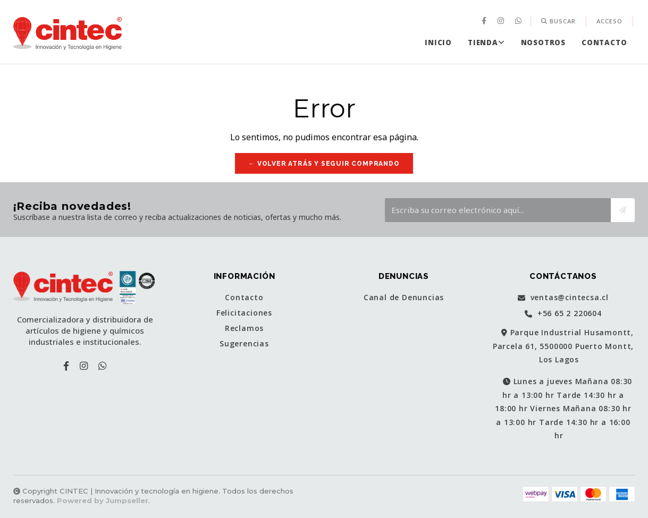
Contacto (604, 42)
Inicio (438, 42)
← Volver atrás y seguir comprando (323, 163)
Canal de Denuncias (404, 297)
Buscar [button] (558, 21)
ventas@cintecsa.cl (563, 298)
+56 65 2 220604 (563, 314)
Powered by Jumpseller (102, 500)
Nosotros (543, 42)
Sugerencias (244, 343)
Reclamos (244, 328)
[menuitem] (485, 21)
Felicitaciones (244, 313)
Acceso (609, 21)
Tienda (486, 42)
